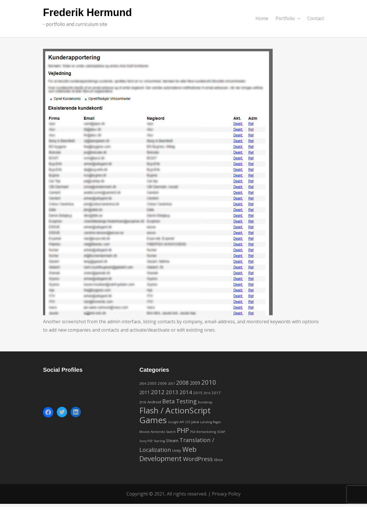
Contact (315, 18)
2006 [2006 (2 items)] (162, 383)
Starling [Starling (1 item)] (159, 441)
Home (261, 18)
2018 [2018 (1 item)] (142, 402)
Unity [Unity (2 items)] (176, 450)
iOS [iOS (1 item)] (187, 422)
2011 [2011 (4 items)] (144, 392)
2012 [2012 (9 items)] (158, 392)
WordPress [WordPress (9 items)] (198, 459)
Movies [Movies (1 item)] (144, 432)
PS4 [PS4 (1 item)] (192, 432)
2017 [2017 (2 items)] (216, 392)
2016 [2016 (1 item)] (207, 393)
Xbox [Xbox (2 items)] (218, 459)
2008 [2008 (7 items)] (182, 382)
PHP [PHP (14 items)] (183, 430)
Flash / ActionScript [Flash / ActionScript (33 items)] (175, 410)
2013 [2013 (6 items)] (172, 392)
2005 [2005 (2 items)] (152, 383)
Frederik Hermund (87, 13)
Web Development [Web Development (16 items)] (167, 454)
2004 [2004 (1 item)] (142, 384)
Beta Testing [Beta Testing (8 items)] (179, 401)
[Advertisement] (279, 402)
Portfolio (288, 18)
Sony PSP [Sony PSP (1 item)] (146, 441)
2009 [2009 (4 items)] (195, 383)
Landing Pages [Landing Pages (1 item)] (210, 422)
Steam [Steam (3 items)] (172, 440)
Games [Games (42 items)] (153, 420)
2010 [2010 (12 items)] (208, 382)
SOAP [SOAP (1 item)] (221, 432)
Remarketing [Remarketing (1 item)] (206, 432)
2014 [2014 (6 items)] (185, 392)
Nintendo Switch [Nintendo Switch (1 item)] (163, 432)
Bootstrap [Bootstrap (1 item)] (205, 402)
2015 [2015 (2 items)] (197, 392)
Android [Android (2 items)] (154, 402)
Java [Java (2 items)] (195, 421)
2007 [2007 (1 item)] (171, 384)
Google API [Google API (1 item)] (176, 422)
